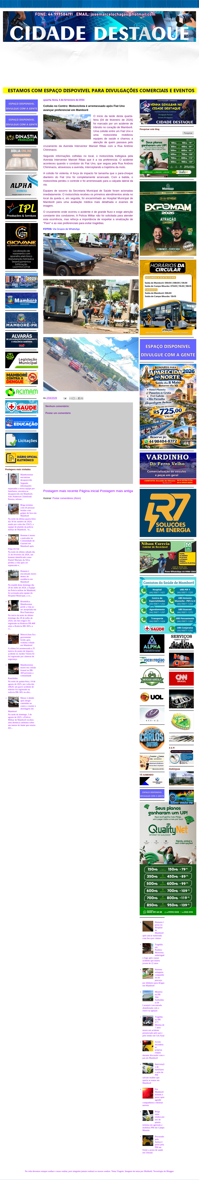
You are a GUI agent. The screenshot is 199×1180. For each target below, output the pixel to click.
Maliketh (148, 1171)
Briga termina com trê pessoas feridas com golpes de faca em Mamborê (28, 510)
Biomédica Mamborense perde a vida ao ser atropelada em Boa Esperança (28, 606)
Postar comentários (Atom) (66, 498)
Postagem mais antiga (116, 491)
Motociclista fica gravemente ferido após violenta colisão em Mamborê (27, 639)
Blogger (170, 1171)
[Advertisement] (99, 64)
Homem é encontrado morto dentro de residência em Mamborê (28, 576)
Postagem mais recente (60, 491)
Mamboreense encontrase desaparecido (26, 477)
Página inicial (89, 491)
